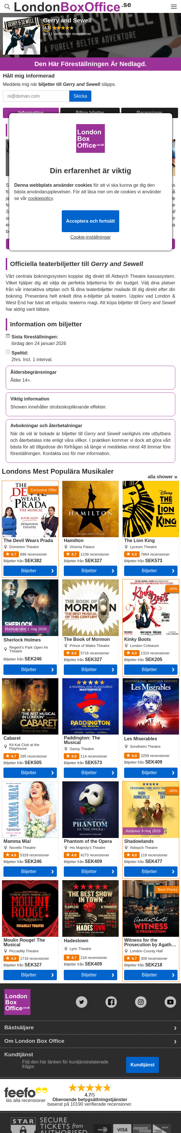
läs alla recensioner (26, 1100)
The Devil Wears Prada (25, 483)
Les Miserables (138, 680)
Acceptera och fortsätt (90, 221)
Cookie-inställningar (90, 237)
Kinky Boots (135, 581)
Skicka (80, 96)
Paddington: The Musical (87, 680)
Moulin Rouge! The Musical (30, 882)
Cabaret (10, 680)
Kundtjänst (142, 1064)
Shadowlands (136, 783)
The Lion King (137, 483)
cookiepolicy (40, 198)
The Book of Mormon (83, 581)
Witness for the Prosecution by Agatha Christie (146, 887)
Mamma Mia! (15, 783)
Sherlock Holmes (19, 581)
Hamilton (71, 483)
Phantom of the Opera (84, 783)
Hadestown (73, 882)
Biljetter (28, 570)
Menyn (173, 3)
